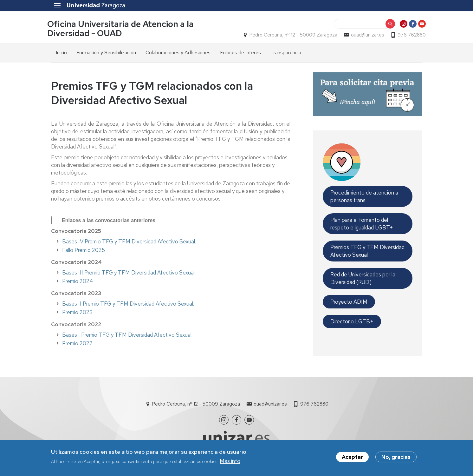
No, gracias (396, 456)
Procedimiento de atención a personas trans (364, 196)
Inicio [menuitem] (61, 53)
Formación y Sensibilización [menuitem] (106, 53)
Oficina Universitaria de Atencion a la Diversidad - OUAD (124, 29)
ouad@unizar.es (363, 35)
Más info (230, 461)
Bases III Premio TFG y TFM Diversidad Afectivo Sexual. (129, 272)
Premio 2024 (77, 281)
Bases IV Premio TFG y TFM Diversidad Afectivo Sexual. (129, 241)
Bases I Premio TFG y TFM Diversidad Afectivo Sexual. (127, 335)
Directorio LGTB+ (351, 321)
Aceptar (352, 456)
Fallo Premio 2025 (83, 250)
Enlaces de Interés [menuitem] (240, 53)
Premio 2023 (77, 312)
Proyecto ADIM (348, 302)
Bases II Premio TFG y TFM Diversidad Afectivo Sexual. (128, 304)
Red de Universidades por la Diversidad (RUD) (362, 278)
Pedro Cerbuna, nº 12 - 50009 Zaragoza (290, 35)
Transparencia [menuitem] (285, 53)
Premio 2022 (77, 343)
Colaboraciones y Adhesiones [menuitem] (178, 53)
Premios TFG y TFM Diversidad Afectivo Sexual (367, 251)
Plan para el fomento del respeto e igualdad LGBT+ (361, 224)
